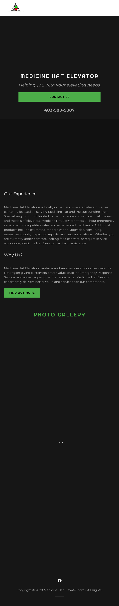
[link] (16, 8)
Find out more (22, 292)
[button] (111, 8)
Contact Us (59, 97)
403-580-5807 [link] (59, 110)
